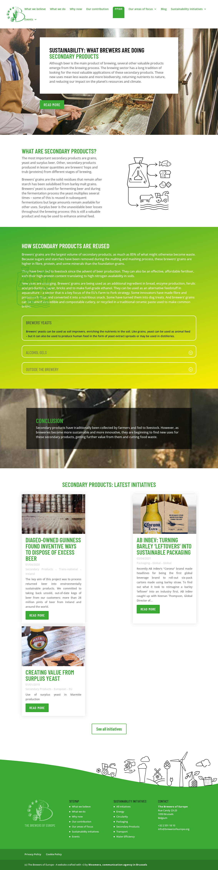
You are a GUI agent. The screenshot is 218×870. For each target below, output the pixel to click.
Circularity (122, 816)
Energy (120, 811)
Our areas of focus (141, 9)
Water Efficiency (125, 836)
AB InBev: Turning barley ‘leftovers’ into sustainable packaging (164, 546)
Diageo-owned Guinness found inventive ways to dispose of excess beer (53, 549)
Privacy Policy (33, 854)
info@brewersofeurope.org (173, 829)
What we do (58, 9)
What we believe (35, 9)
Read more (37, 615)
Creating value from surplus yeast (50, 675)
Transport (122, 831)
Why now (76, 9)
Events (28, 19)
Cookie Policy (54, 854)
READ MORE (52, 104)
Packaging (122, 821)
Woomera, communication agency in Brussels (117, 864)
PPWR (118, 9)
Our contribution (97, 9)
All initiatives (123, 806)
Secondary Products (127, 826)
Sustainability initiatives (187, 9)
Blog (164, 9)
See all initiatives (109, 728)
